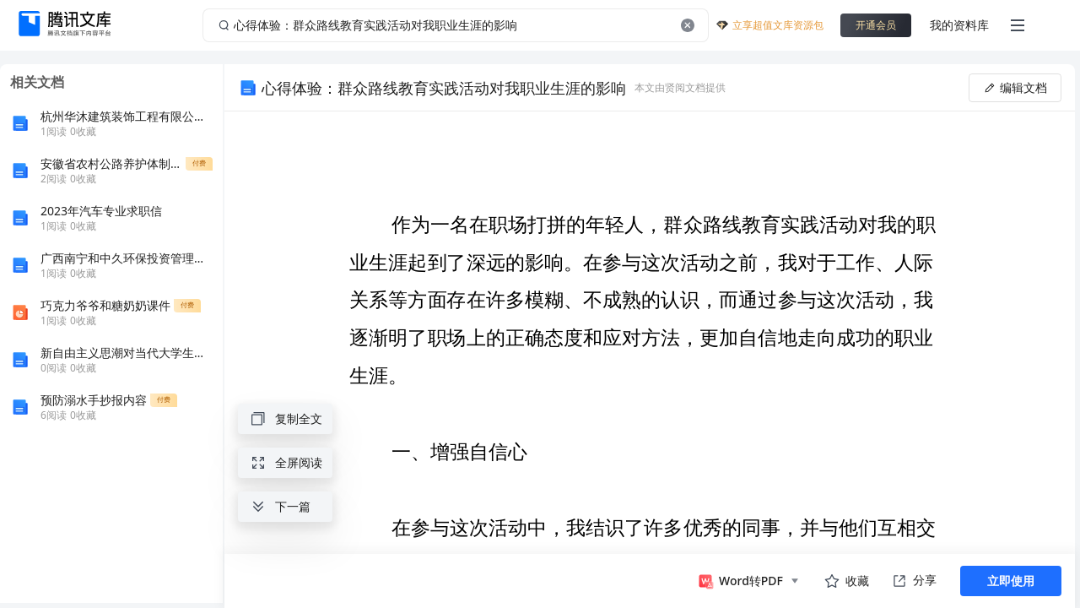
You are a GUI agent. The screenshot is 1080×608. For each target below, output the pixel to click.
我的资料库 (959, 25)
